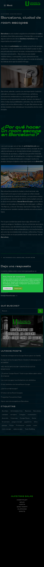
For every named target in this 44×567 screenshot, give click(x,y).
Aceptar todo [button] (17, 288)
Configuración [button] (8, 288)
